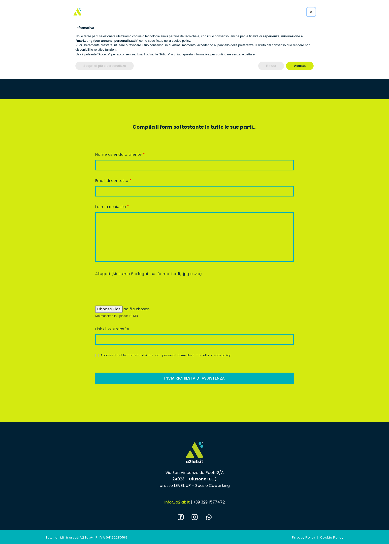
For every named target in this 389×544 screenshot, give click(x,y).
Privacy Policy (304, 537)
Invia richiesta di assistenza (194, 378)
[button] (311, 12)
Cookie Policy (332, 537)
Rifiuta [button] (271, 66)
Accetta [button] (300, 66)
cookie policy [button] (181, 40)
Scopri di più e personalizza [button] (104, 66)
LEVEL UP (182, 485)
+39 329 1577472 (209, 502)
